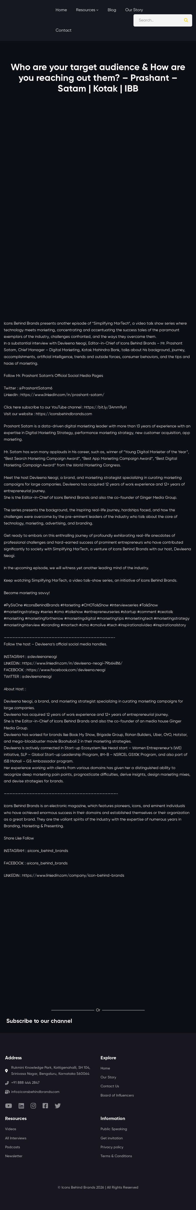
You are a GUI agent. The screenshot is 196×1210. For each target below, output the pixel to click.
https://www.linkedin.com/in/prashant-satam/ (62, 395)
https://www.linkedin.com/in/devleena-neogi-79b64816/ (72, 663)
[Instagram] (33, 1105)
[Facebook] (45, 1105)
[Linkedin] (21, 1105)
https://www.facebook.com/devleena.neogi (66, 670)
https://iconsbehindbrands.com (64, 414)
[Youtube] (8, 1105)
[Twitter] (57, 1105)
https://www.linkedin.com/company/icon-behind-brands (73, 875)
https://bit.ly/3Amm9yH (105, 407)
